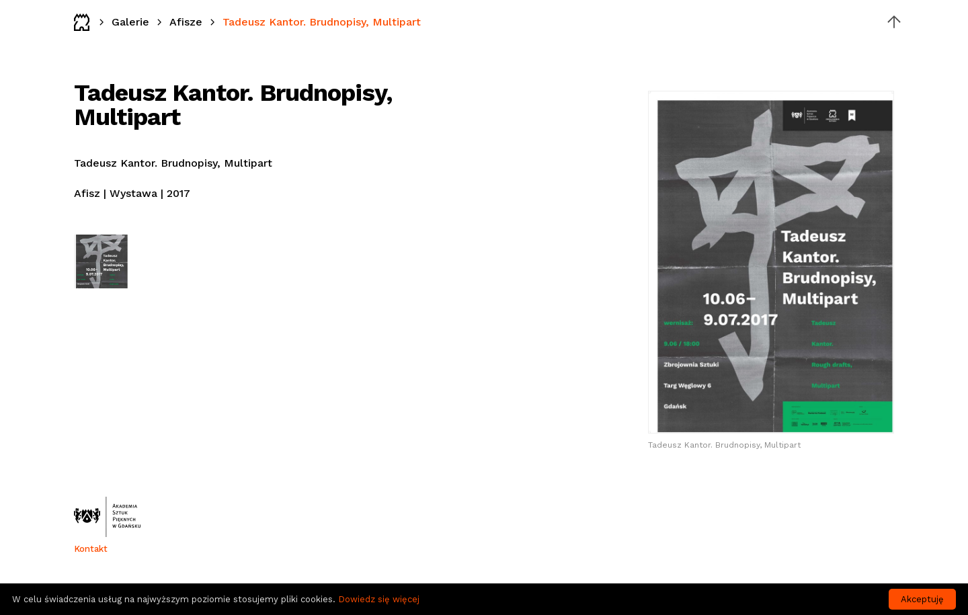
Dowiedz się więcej (378, 599)
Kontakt (91, 549)
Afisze (185, 21)
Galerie (130, 21)
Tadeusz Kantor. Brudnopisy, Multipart (322, 21)
